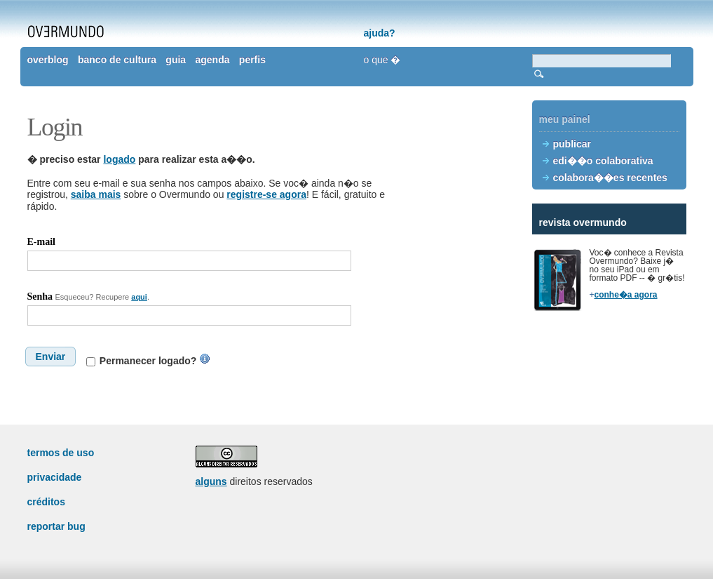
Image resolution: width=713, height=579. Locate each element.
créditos (46, 501)
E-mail (41, 242)
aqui (139, 297)
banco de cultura (117, 59)
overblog (48, 59)
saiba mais (96, 194)
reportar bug (56, 526)
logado (119, 159)
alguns (211, 481)
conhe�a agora (626, 295)
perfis (252, 59)
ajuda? (379, 33)
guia (175, 59)
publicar (572, 143)
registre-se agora (266, 194)
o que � (382, 59)
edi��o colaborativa (603, 160)
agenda (212, 59)
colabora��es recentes (610, 177)
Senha (40, 296)
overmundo (65, 32)
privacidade (54, 477)
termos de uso (61, 452)
